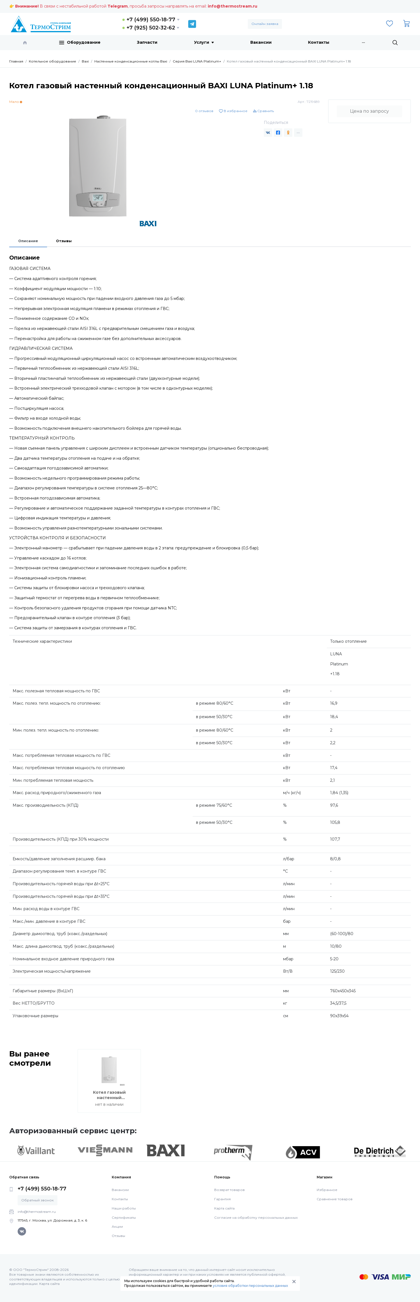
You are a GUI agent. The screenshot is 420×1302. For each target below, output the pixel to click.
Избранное (327, 1190)
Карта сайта (224, 1208)
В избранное (233, 111)
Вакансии (261, 42)
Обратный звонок (37, 1200)
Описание (28, 241)
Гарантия (222, 1199)
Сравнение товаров (335, 1199)
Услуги (204, 42)
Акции (117, 1226)
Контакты (318, 42)
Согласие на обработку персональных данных (256, 1217)
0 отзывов (204, 111)
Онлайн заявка (264, 24)
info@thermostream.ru (232, 6)
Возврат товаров (229, 1190)
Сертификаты (124, 1217)
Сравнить (263, 111)
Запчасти (147, 42)
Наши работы (124, 1208)
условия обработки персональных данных (250, 1286)
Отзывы (64, 241)
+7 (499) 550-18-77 (151, 20)
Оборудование (80, 42)
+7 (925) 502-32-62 (151, 28)
